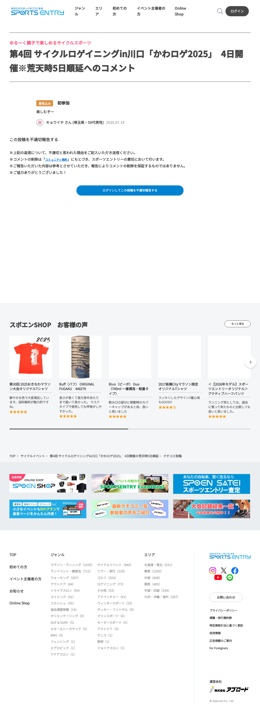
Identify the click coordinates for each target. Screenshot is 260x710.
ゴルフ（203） (107, 582)
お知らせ (16, 595)
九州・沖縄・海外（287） (162, 601)
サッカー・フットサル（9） (116, 614)
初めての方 (18, 570)
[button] (250, 367)
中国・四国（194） (157, 594)
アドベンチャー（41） (112, 601)
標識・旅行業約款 (220, 622)
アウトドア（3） (108, 633)
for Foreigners (218, 652)
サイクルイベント (33, 460)
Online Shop (19, 607)
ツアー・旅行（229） (112, 575)
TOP (12, 460)
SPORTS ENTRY (36, 12)
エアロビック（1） (64, 652)
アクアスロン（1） (63, 658)
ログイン (238, 12)
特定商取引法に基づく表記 (226, 629)
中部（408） (153, 582)
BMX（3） (58, 639)
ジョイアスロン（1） (111, 652)
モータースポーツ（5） (113, 626)
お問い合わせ (226, 601)
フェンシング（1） (64, 645)
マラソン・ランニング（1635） (72, 569)
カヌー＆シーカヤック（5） (70, 633)
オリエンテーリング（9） (68, 620)
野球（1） (104, 645)
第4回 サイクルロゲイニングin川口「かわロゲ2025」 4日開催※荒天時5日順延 (104, 460)
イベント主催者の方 (25, 582)
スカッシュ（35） (63, 607)
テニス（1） (105, 639)
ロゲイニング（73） (111, 588)
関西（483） (153, 588)
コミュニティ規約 (59, 161)
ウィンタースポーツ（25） (115, 607)
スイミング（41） (63, 601)
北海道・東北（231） (159, 569)
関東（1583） (154, 575)
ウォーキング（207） (65, 582)
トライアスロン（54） (66, 594)
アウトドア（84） (63, 588)
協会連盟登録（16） (64, 614)
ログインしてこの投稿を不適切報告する (130, 193)
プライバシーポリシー (223, 614)
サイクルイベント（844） (115, 569)
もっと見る (237, 328)
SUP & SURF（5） (63, 626)
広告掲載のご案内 (220, 645)
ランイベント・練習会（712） (71, 575)
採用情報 (215, 637)
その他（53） (106, 594)
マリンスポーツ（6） (111, 620)
